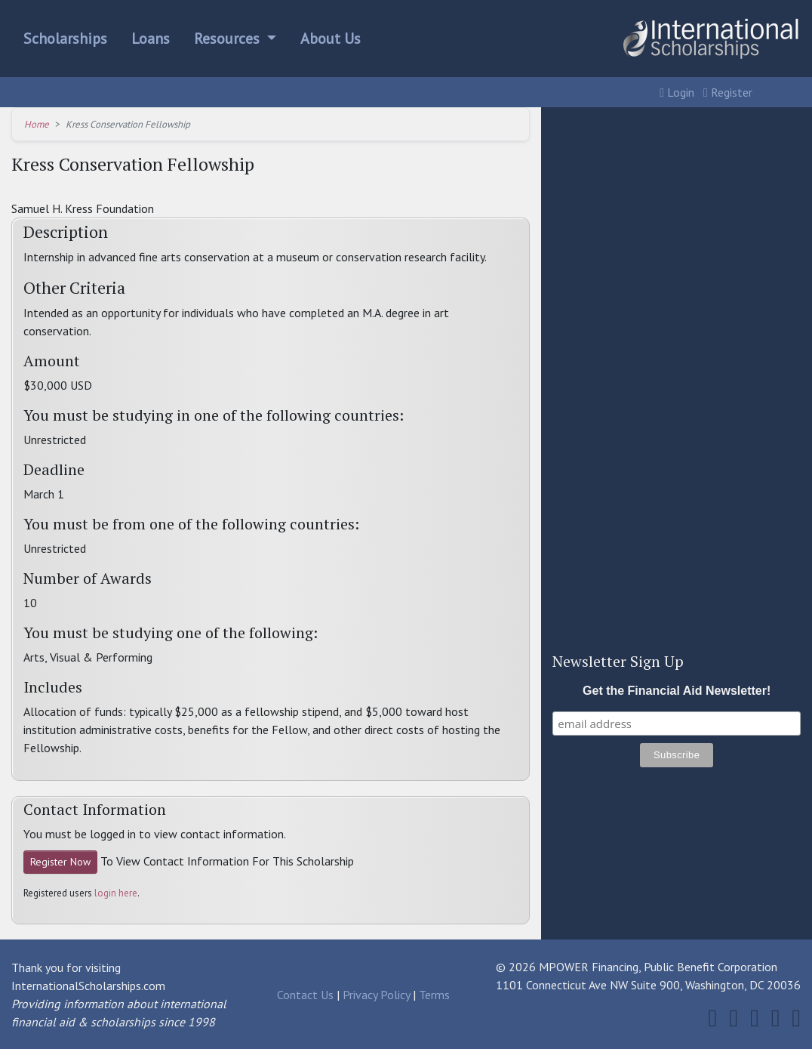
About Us (330, 38)
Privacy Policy (376, 994)
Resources (228, 38)
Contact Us (305, 994)
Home (36, 124)
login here (115, 893)
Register (727, 92)
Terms (434, 994)
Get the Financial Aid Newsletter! (676, 690)
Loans (150, 38)
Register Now (60, 862)
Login (677, 92)
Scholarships (65, 38)
